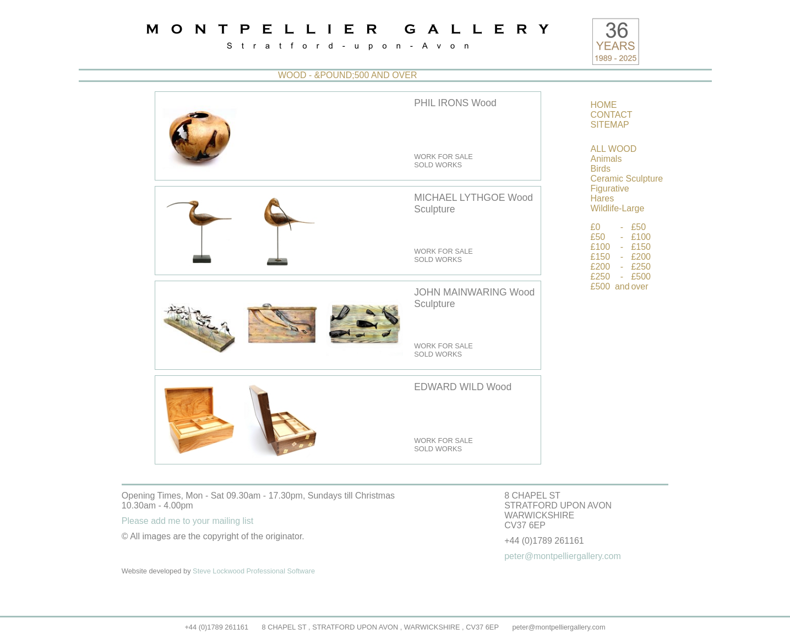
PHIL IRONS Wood (455, 102)
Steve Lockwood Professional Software (254, 571)
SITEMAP (610, 124)
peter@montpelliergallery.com (558, 627)
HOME (604, 105)
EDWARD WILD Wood (462, 386)
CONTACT (612, 114)
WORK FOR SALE (443, 156)
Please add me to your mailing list (187, 521)
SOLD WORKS (438, 165)
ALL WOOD (614, 149)
